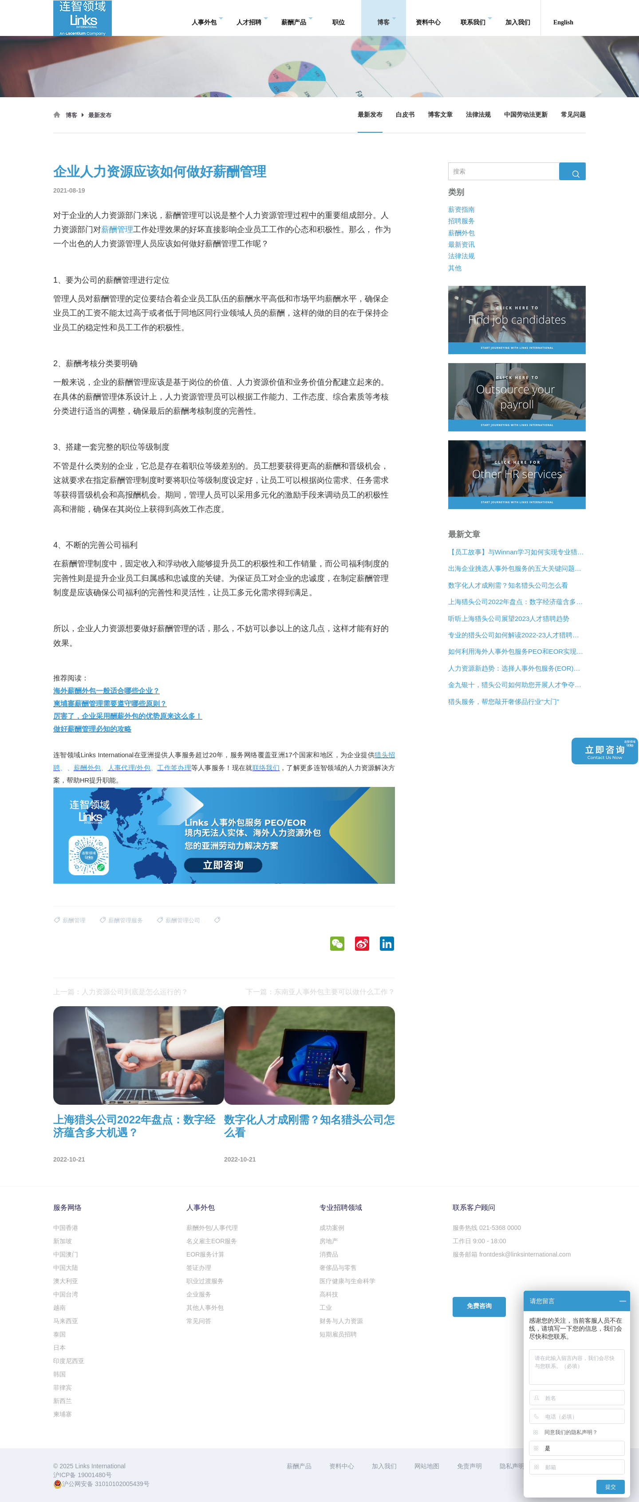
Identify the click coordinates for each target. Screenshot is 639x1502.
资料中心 (428, 17)
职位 (338, 17)
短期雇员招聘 (338, 1334)
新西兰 (62, 1401)
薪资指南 (461, 209)
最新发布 (370, 114)
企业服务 (198, 1294)
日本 (59, 1347)
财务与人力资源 (341, 1321)
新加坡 (62, 1241)
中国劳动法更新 (526, 114)
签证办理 (198, 1268)
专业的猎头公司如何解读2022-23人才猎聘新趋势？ (517, 635)
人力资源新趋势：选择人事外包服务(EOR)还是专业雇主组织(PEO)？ (517, 668)
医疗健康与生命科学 (347, 1281)
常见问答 (198, 1321)
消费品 (329, 1254)
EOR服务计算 (205, 1254)
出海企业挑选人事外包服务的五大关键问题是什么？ (517, 568)
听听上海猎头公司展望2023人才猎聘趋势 (508, 618)
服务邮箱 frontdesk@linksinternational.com (512, 1254)
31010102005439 (119, 1483)
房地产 (329, 1241)
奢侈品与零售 (338, 1268)
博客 (386, 18)
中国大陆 (65, 1268)
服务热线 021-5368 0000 (487, 1228)
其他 (455, 268)
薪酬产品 (297, 18)
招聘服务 (461, 221)
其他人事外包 (205, 1307)
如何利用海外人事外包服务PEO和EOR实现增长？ (517, 651)
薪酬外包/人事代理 (212, 1228)
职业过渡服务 (205, 1281)
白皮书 (405, 114)
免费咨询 (479, 1306)
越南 (59, 1307)
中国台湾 (65, 1294)
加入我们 (517, 17)
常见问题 (573, 114)
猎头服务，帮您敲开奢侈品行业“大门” (503, 701)
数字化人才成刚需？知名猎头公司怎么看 (508, 585)
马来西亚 (65, 1321)
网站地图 (426, 1466)
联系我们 (476, 18)
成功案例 (332, 1228)
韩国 (59, 1374)
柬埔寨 (62, 1414)
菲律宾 (62, 1387)
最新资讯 (461, 244)
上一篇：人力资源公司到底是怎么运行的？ (120, 992)
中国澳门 (65, 1254)
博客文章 (440, 114)
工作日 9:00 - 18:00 (479, 1241)
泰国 (59, 1334)
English (563, 17)
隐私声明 (512, 1466)
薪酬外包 (461, 232)
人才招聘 (252, 18)
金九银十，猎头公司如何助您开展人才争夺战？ (517, 684)
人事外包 (207, 18)
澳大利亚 (65, 1281)
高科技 (329, 1294)
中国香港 (65, 1228)
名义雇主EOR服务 (211, 1241)
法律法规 (478, 114)
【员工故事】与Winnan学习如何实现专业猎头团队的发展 (517, 552)
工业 (326, 1307)
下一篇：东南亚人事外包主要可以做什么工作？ (320, 992)
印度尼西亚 (68, 1361)
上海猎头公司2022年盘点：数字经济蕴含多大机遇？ (517, 601)
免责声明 (469, 1466)
